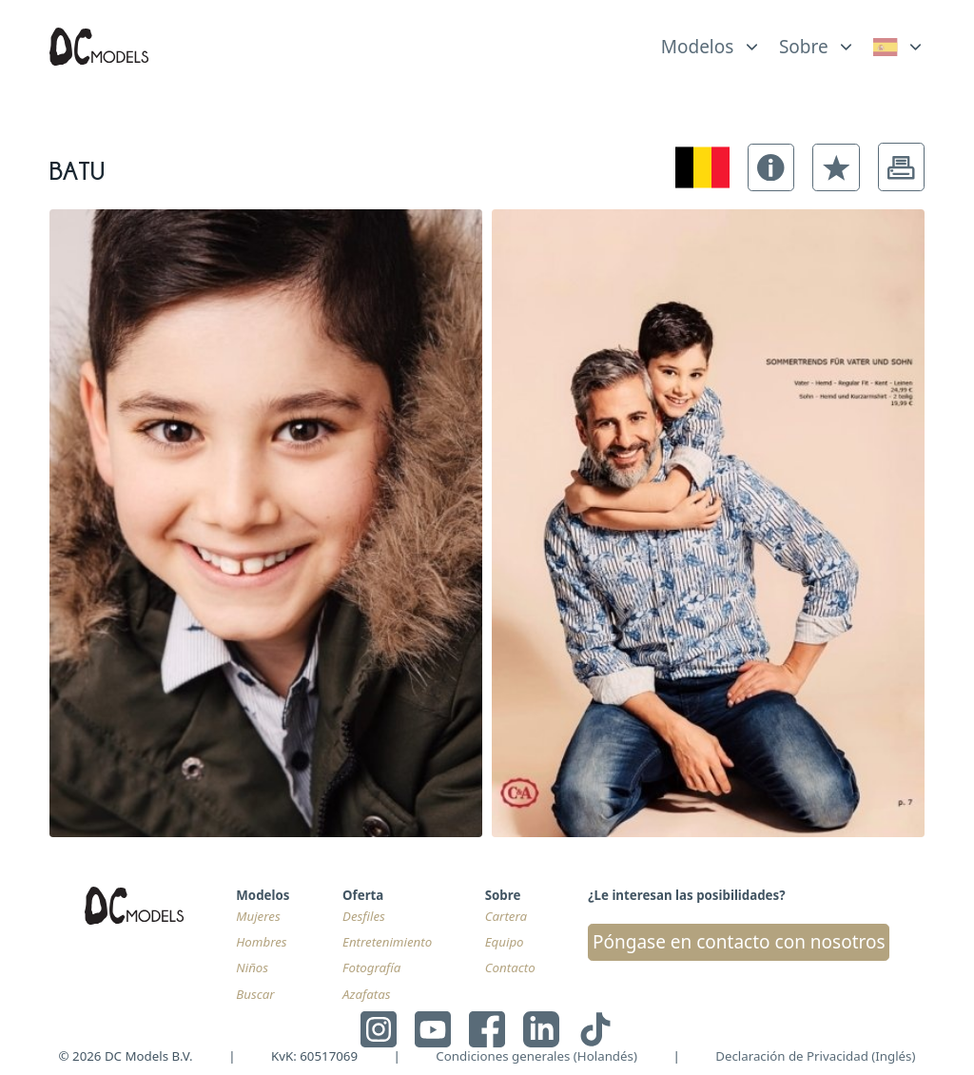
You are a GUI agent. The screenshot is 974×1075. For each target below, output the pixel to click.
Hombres (261, 941)
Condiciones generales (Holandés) (536, 1056)
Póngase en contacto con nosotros (739, 941)
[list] (711, 42)
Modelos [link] (697, 46)
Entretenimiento (387, 941)
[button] (771, 167)
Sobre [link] (803, 46)
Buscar (255, 994)
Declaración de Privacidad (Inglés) (815, 1056)
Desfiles (363, 916)
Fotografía (371, 967)
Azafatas (366, 994)
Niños (252, 967)
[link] (899, 46)
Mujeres (258, 916)
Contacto (510, 967)
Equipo (504, 941)
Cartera (506, 916)
